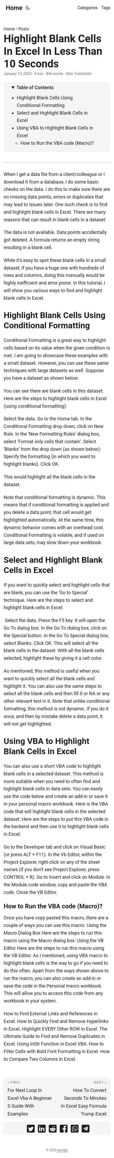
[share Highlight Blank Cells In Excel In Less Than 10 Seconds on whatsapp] (75, 1130)
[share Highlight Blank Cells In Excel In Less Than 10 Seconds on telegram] (85, 1130)
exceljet (62, 1150)
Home (14, 8)
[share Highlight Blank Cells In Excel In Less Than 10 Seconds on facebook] (64, 1130)
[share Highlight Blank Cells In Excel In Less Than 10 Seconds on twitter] (31, 1130)
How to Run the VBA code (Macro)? (57, 143)
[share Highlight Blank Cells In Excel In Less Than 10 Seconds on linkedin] (42, 1130)
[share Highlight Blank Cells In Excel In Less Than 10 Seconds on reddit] (53, 1130)
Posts (24, 28)
